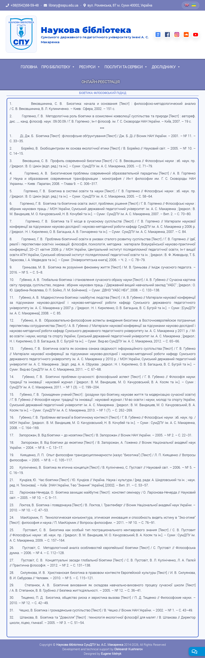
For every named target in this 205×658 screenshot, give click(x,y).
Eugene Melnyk (111, 653)
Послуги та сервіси (126, 66)
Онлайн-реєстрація (101, 81)
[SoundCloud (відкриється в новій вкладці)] (186, 34)
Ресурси (89, 66)
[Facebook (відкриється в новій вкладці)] (167, 34)
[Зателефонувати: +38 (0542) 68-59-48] (22, 5)
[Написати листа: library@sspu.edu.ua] (61, 5)
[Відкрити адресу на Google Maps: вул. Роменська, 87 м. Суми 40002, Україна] (117, 5)
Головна (29, 66)
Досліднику (166, 66)
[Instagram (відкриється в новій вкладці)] (176, 34)
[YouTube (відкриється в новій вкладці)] (195, 34)
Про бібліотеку (58, 66)
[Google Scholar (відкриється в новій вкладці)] (158, 34)
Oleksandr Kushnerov (128, 649)
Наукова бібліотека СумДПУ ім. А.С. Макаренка (89, 644)
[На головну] (21, 34)
